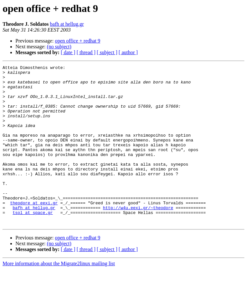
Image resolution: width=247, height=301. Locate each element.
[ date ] (68, 52)
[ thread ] (86, 52)
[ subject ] (107, 52)
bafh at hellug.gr (67, 24)
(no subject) (59, 46)
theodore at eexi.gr (34, 231)
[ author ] (128, 52)
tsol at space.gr (33, 242)
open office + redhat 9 (77, 41)
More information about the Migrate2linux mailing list (59, 295)
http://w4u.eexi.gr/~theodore (138, 236)
